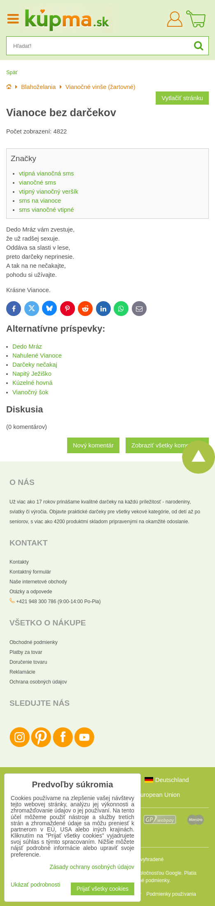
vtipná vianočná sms (46, 173)
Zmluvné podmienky (147, 880)
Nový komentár (93, 445)
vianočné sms (37, 182)
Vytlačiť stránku (182, 98)
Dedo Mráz (27, 346)
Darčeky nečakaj (34, 364)
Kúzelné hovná (32, 382)
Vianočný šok (30, 392)
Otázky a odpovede (30, 592)
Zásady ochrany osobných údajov (91, 867)
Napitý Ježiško (31, 373)
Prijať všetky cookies (103, 889)
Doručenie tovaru (28, 662)
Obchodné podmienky (33, 642)
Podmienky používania (171, 894)
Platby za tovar (25, 652)
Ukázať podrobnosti (35, 885)
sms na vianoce (40, 200)
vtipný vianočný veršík (48, 191)
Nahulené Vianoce (37, 355)
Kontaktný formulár (30, 572)
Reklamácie (22, 672)
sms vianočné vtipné (46, 209)
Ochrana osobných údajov (38, 682)
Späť (12, 72)
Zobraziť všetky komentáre (167, 445)
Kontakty (19, 562)
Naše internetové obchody (38, 582)
